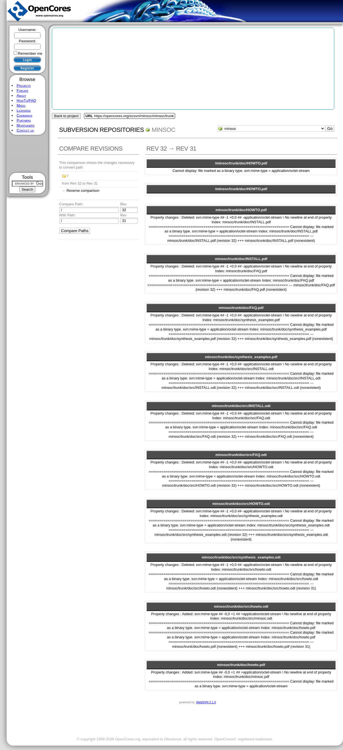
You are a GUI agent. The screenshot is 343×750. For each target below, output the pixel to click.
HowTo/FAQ (26, 100)
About (21, 95)
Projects (24, 85)
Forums (22, 90)
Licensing (24, 110)
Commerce (24, 115)
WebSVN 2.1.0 (206, 702)
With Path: (67, 215)
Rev (123, 204)
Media (21, 105)
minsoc (163, 129)
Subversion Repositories (101, 129)
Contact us (25, 130)
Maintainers (25, 125)
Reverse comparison (83, 190)
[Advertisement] (27, 154)
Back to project (66, 116)
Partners (24, 120)
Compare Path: (71, 204)
